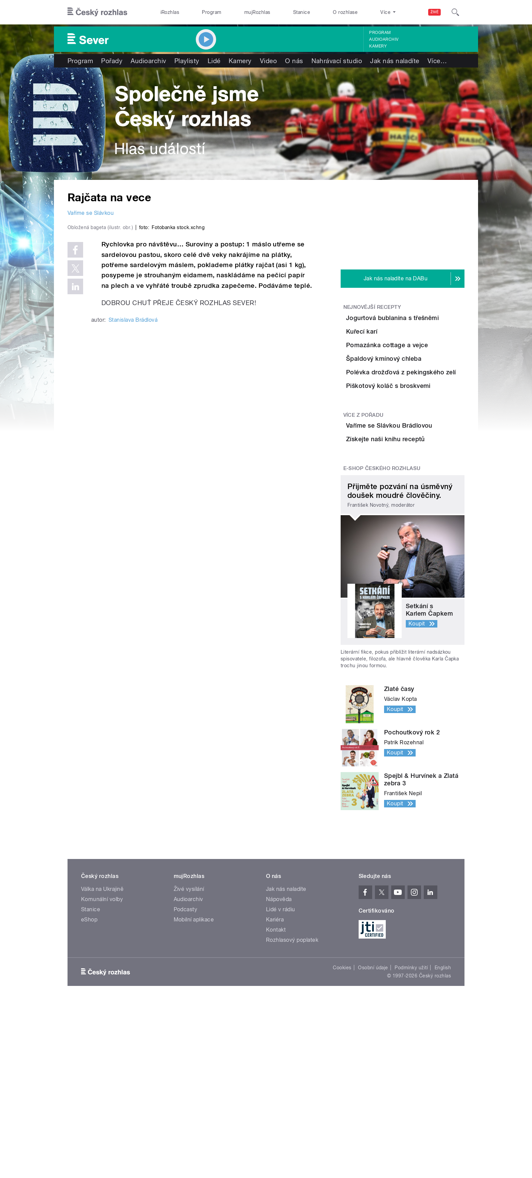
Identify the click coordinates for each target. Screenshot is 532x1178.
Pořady (111, 60)
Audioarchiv (383, 39)
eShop (89, 1057)
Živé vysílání (189, 1027)
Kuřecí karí (399, 348)
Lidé (214, 60)
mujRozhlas (257, 12)
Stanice (301, 12)
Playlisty (187, 60)
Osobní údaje (373, 1105)
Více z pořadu (363, 518)
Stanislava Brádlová (133, 464)
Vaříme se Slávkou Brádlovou (411, 532)
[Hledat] (455, 12)
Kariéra (275, 1057)
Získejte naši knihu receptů (423, 559)
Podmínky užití (411, 1105)
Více (437, 60)
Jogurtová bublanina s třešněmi (414, 321)
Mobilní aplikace (194, 1057)
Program (211, 12)
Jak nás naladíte (394, 60)
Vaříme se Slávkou (91, 213)
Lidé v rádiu (280, 1047)
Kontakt (276, 1067)
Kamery (378, 46)
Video (268, 60)
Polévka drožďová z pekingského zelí (411, 444)
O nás (294, 60)
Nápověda (279, 1037)
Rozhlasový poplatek (292, 1077)
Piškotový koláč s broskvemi (407, 475)
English (443, 1105)
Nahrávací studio (336, 60)
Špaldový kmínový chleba (421, 410)
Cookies (342, 1105)
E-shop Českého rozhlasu (382, 606)
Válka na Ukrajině (102, 1027)
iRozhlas (169, 12)
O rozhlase (345, 12)
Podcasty (185, 1047)
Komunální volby (102, 1037)
